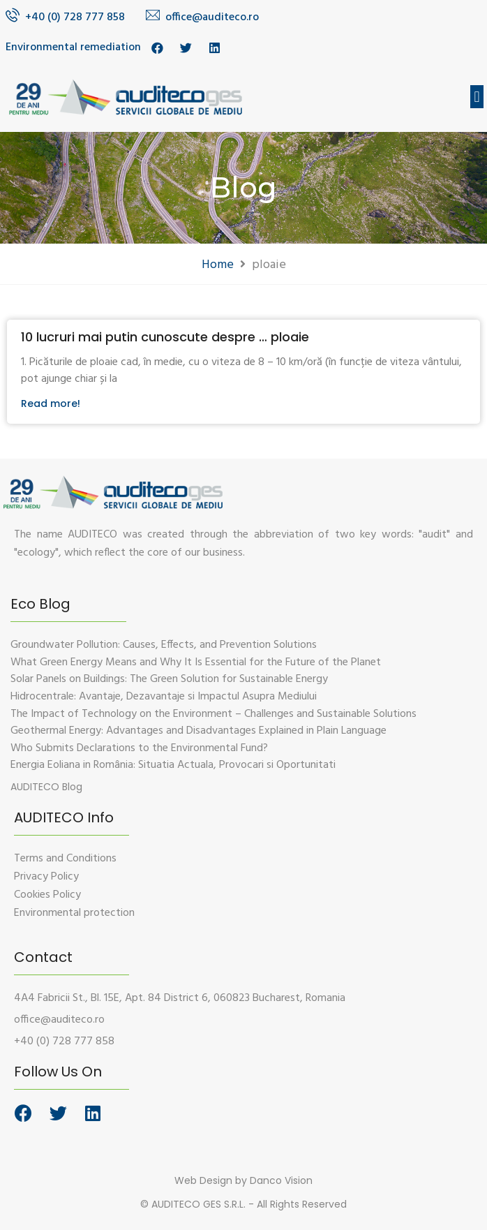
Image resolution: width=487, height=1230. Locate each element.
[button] (477, 96)
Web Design (203, 1180)
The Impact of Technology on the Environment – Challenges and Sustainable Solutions (213, 714)
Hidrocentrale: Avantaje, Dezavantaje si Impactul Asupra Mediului (163, 697)
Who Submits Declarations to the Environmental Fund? (139, 748)
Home (218, 265)
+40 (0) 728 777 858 (75, 17)
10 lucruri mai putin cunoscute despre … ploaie (165, 337)
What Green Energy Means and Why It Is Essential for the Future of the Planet (195, 662)
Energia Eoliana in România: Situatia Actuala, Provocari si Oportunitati (173, 765)
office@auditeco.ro (212, 17)
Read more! (50, 403)
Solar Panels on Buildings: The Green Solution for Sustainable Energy (169, 679)
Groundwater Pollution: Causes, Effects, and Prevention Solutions (163, 645)
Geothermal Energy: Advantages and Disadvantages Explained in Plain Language (198, 731)
